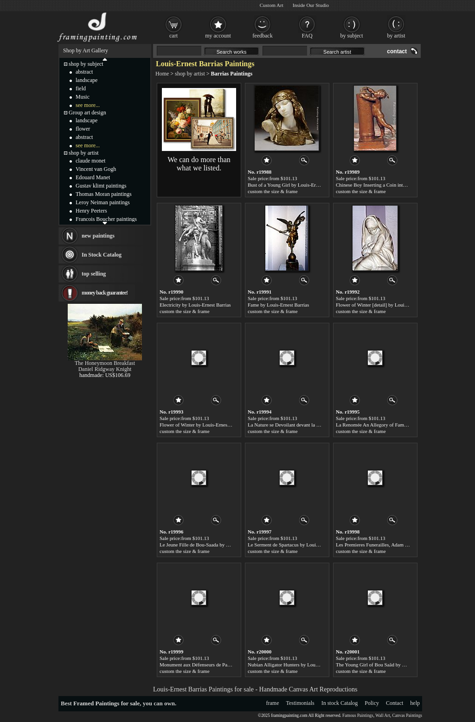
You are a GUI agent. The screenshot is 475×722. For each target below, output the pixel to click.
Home (162, 73)
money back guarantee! (105, 292)
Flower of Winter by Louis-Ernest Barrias (202, 424)
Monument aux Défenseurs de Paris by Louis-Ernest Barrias (221, 664)
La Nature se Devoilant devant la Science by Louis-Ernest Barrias (315, 424)
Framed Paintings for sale (106, 703)
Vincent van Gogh (96, 169)
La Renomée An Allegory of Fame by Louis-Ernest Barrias (396, 424)
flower (83, 129)
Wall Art (382, 715)
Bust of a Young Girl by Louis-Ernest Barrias (294, 185)
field (81, 88)
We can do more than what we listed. (199, 164)
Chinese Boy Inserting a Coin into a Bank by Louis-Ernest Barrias (403, 185)
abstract (84, 72)
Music (83, 97)
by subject (351, 35)
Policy (372, 703)
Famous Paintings (357, 715)
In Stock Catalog (102, 254)
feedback (262, 35)
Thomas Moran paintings (104, 194)
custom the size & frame (273, 191)
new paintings (98, 235)
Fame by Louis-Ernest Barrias (278, 305)
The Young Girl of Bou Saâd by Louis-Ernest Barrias (390, 664)
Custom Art (271, 5)
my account (218, 35)
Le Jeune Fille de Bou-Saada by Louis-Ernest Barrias (214, 544)
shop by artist (190, 73)
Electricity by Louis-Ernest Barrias (195, 305)
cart (173, 35)
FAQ (307, 35)
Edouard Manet (93, 177)
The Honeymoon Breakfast (105, 363)
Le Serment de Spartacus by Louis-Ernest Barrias (298, 544)
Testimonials (300, 703)
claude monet (90, 160)
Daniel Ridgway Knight (105, 369)
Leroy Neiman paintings (103, 202)
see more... (88, 105)
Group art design (87, 112)
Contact (394, 703)
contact (397, 51)
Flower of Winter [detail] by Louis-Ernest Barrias (386, 305)
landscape (86, 80)
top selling (94, 273)
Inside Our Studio (311, 5)
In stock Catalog (339, 703)
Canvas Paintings (407, 715)
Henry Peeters (91, 210)
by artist (396, 35)
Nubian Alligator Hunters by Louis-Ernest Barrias (299, 664)
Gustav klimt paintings (101, 185)
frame (272, 703)
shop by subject (86, 64)
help (415, 703)
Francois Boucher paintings (106, 219)
